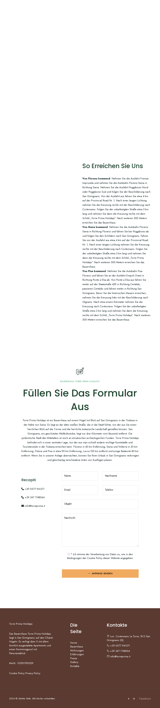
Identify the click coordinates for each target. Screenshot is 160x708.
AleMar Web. (24, 698)
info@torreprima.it (33, 506)
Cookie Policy (94, 558)
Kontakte (128, 8)
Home (19, 8)
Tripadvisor (145, 698)
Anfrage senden (102, 573)
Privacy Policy (32, 673)
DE (141, 8)
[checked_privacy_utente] (69, 554)
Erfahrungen (81, 8)
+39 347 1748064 (33, 497)
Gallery (112, 8)
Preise (99, 8)
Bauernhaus (34, 8)
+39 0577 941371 (32, 489)
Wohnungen (56, 8)
